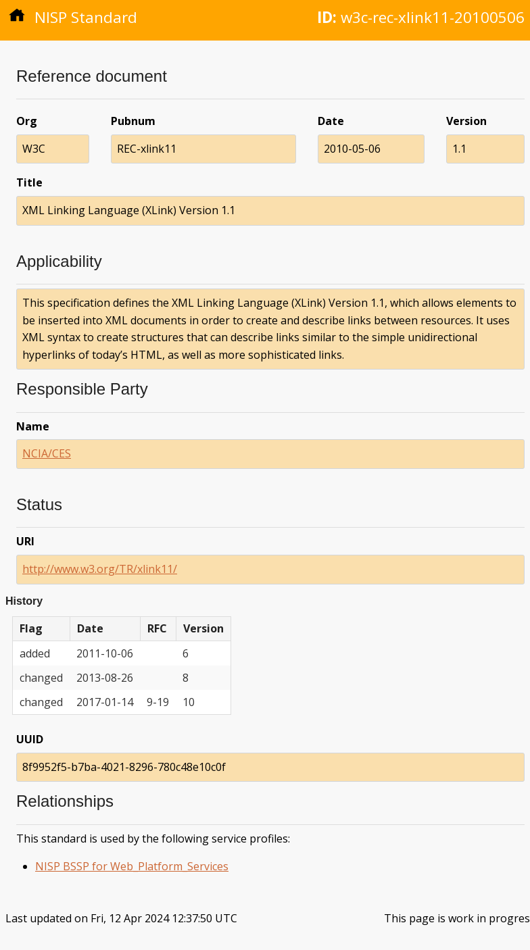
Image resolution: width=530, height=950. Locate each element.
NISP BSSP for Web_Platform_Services (131, 866)
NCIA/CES (46, 453)
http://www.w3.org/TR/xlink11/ (99, 568)
